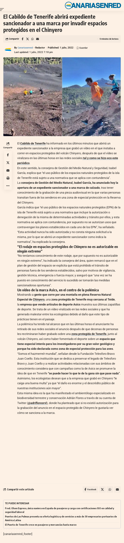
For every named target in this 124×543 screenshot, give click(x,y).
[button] (2, 9)
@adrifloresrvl (37, 403)
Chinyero (39, 299)
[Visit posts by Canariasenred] (8, 50)
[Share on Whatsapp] (32, 39)
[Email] (37, 39)
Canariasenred (25, 47)
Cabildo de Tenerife (33, 143)
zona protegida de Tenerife (88, 334)
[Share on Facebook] (22, 39)
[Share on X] (27, 39)
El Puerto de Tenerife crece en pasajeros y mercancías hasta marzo (41, 524)
